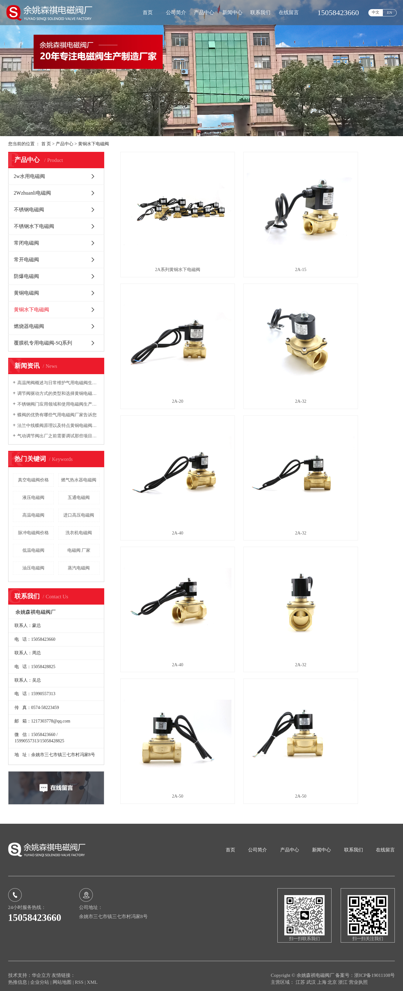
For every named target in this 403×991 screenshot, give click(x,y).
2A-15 (257, 241)
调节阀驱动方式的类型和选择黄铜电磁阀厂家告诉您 (58, 393)
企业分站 (39, 976)
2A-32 (163, 344)
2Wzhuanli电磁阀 (32, 193)
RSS (79, 976)
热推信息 (17, 976)
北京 (332, 976)
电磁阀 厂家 (79, 550)
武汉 (311, 976)
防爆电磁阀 (26, 276)
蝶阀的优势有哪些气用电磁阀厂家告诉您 (57, 414)
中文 (375, 12)
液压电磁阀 (33, 497)
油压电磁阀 (33, 568)
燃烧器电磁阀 (29, 326)
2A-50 (352, 447)
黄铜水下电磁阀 (93, 143)
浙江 (343, 976)
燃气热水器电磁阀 (78, 480)
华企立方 (41, 969)
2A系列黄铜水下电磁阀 (163, 241)
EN (389, 12)
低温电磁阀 (33, 550)
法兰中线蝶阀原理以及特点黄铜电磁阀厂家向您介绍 (58, 425)
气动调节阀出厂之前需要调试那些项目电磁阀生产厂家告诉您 (58, 436)
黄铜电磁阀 (26, 293)
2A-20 (352, 241)
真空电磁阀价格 (33, 480)
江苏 (301, 976)
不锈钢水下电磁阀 (34, 226)
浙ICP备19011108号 (374, 969)
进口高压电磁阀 (78, 515)
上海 (322, 976)
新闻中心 (232, 12)
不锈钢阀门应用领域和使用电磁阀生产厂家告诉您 (58, 404)
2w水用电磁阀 (29, 176)
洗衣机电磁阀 (78, 532)
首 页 (46, 143)
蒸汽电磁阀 (79, 568)
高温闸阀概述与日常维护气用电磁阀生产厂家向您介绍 (58, 382)
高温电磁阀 (33, 515)
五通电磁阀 (79, 497)
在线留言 (289, 12)
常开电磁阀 (26, 259)
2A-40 (257, 344)
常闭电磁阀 (26, 243)
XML (92, 976)
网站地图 (63, 976)
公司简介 (176, 12)
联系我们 (260, 12)
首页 (148, 12)
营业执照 (358, 976)
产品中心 (204, 12)
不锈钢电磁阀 (29, 209)
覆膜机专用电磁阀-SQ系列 (43, 343)
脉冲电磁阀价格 (33, 532)
